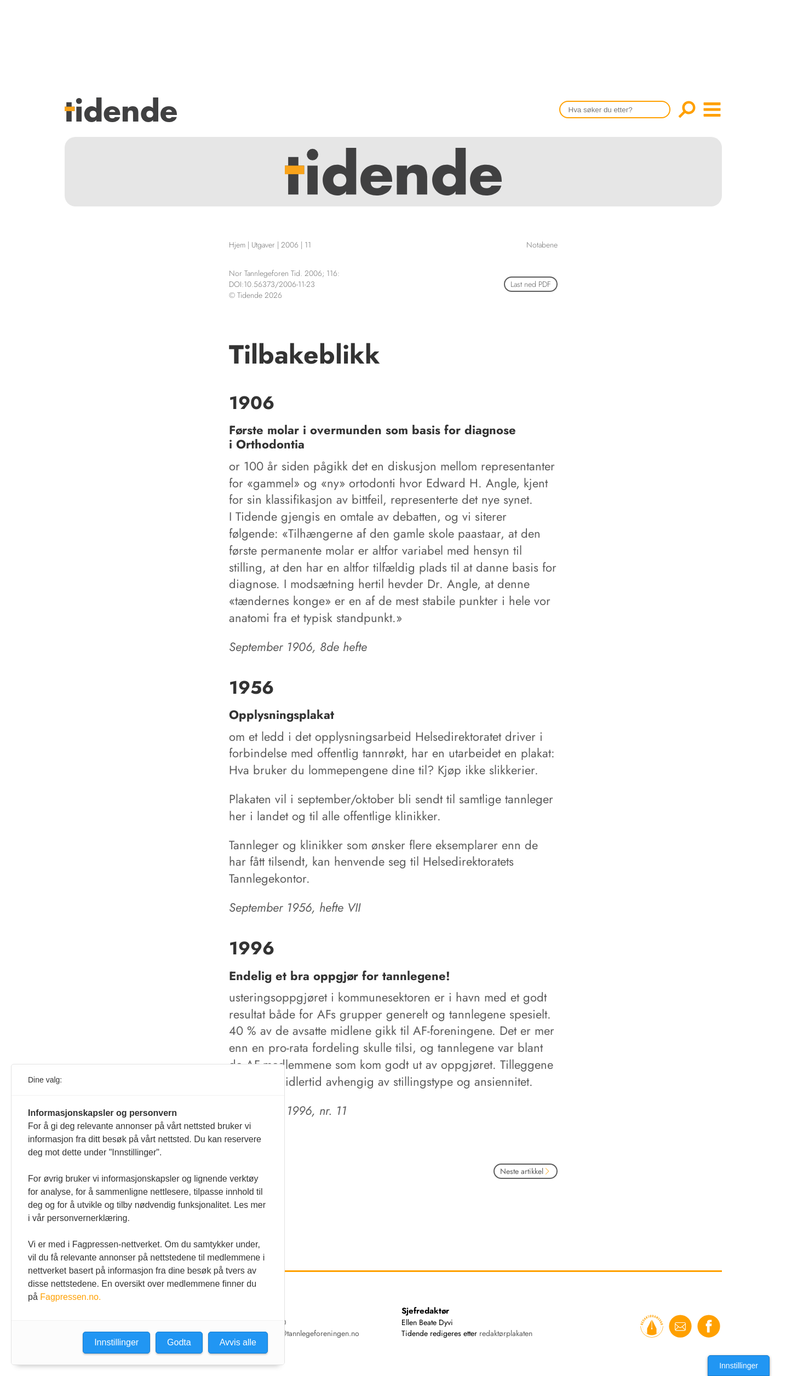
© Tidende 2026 (255, 295)
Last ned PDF (530, 284)
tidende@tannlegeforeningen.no (308, 1333)
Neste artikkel (525, 1171)
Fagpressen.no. (70, 1297)
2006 (290, 244)
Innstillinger (738, 1365)
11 (308, 244)
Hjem (237, 244)
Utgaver (263, 244)
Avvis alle (238, 1342)
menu (712, 109)
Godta (179, 1342)
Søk (687, 109)
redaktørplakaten (505, 1333)
